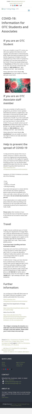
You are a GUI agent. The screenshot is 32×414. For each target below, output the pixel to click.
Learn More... (5, 403)
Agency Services (20, 368)
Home (3, 368)
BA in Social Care (6, 347)
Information (26, 349)
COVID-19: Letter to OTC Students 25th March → (16, 358)
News (21, 347)
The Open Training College (18, 410)
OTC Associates (6, 351)
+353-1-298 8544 (9, 386)
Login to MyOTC (13, 3)
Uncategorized (6, 349)
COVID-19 (19, 349)
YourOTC (20, 3)
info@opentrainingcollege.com (17, 1)
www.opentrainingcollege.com (13, 389)
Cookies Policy (18, 411)
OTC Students (15, 351)
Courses (4, 372)
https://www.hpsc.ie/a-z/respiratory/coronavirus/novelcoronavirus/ (15, 174)
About (3, 370)
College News (16, 347)
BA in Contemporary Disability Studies (18, 345)
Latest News (19, 370)
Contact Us (19, 372)
